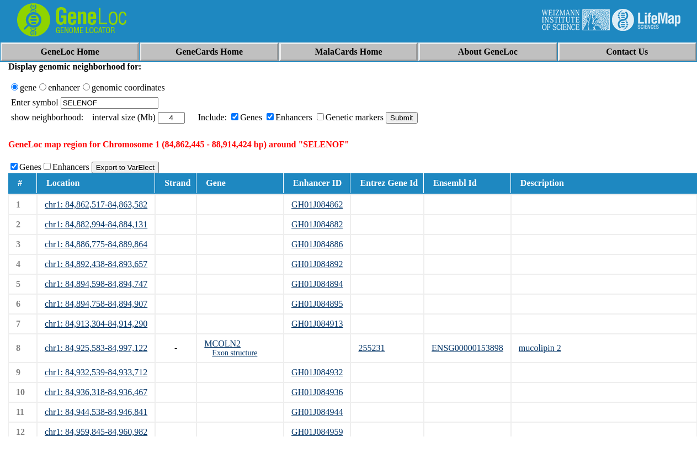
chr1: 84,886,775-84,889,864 (96, 244)
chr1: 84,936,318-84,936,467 (96, 392)
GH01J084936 (317, 392)
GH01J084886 (317, 244)
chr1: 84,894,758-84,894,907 (96, 303)
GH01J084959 (317, 431)
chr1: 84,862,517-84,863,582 (96, 204)
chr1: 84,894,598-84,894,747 (96, 284)
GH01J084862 (317, 204)
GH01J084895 (317, 303)
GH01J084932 (317, 372)
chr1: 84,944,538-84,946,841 (96, 412)
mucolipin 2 (540, 348)
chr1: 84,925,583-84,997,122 (96, 348)
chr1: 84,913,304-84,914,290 (96, 323)
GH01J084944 (317, 412)
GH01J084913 (317, 323)
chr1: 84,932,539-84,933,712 (96, 372)
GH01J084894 (317, 284)
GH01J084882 (317, 224)
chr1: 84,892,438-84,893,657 (96, 264)
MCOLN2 (222, 343)
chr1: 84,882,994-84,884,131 (96, 224)
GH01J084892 (317, 264)
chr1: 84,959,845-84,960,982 (96, 431)
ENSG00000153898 (467, 348)
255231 (371, 348)
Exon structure (234, 353)
